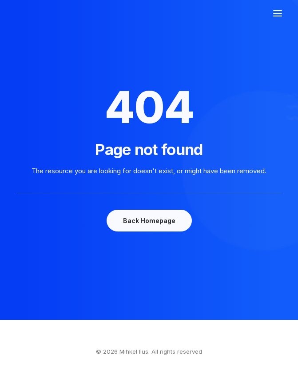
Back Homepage (149, 220)
